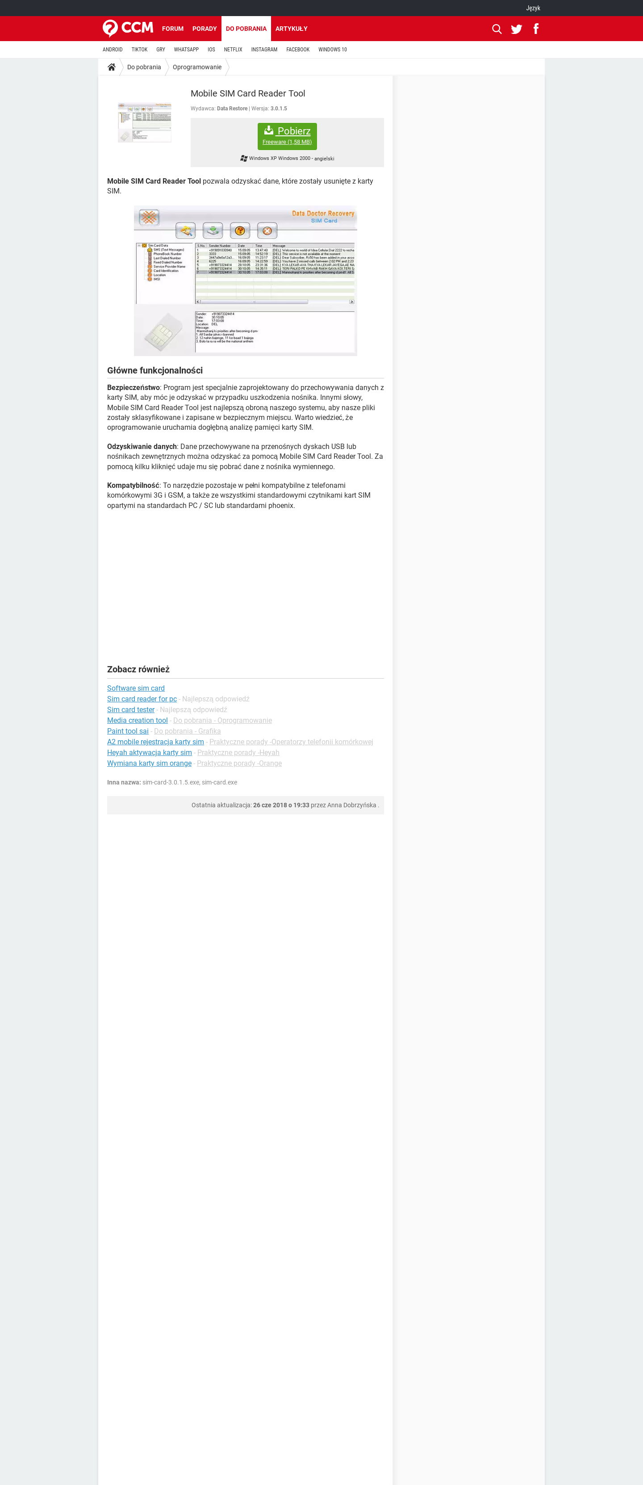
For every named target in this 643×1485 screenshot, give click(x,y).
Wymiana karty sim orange (149, 763)
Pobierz (287, 136)
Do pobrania (246, 28)
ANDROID (113, 49)
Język (533, 8)
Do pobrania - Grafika (187, 731)
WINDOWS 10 (332, 49)
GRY (160, 49)
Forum (173, 28)
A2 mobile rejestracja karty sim (155, 742)
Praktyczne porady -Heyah (238, 752)
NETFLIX (233, 49)
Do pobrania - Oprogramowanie (222, 720)
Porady (204, 28)
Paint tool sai (128, 731)
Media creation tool (137, 720)
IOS (211, 49)
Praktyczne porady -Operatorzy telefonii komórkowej (291, 742)
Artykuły (292, 28)
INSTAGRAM (264, 49)
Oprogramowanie (197, 67)
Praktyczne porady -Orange (239, 763)
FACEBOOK (297, 49)
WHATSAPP (186, 49)
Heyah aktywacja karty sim (149, 752)
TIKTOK (140, 49)
